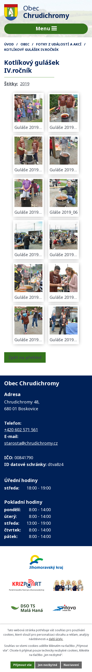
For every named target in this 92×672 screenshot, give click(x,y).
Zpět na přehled (24, 357)
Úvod (9, 44)
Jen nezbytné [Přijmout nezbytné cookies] (47, 665)
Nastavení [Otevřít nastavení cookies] (71, 665)
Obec (24, 44)
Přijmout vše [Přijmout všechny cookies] (22, 665)
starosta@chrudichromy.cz (31, 443)
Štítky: (11, 83)
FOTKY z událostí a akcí (59, 44)
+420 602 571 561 (21, 429)
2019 (24, 83)
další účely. (56, 639)
